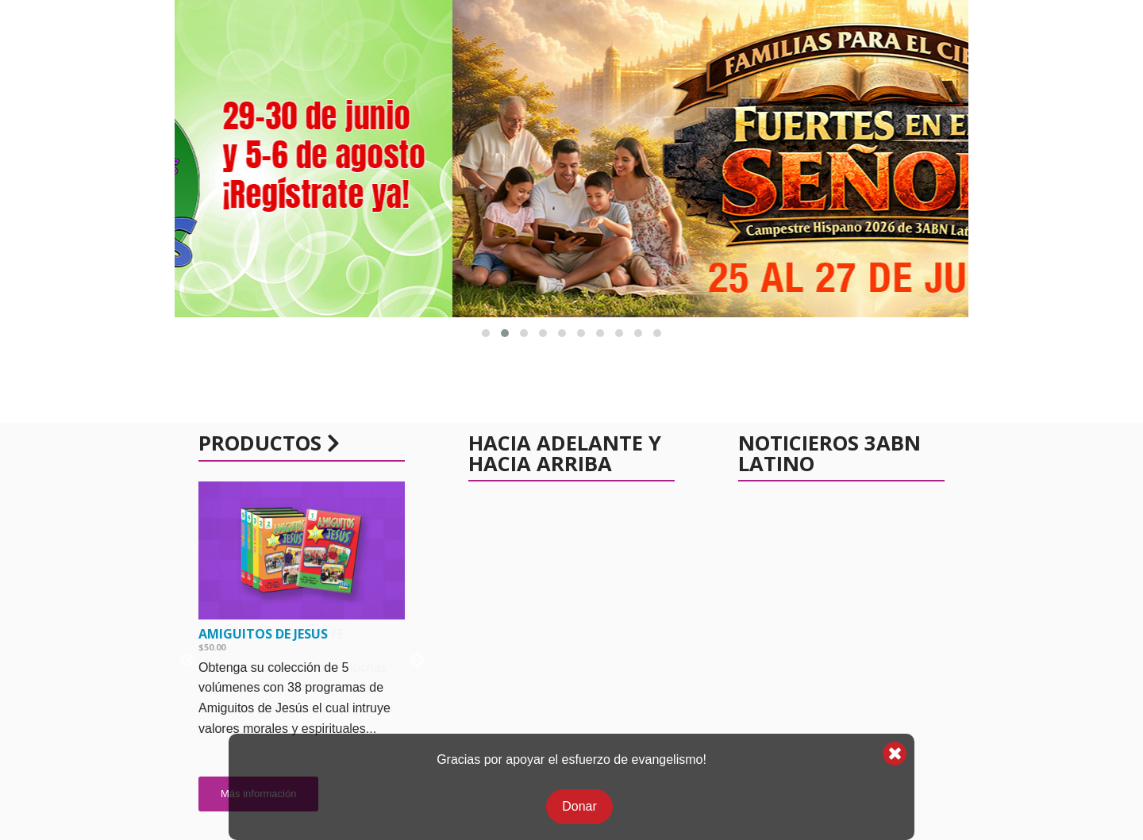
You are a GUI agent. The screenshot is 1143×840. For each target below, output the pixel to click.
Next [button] (417, 661)
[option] (301, 654)
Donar (579, 806)
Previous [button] (186, 661)
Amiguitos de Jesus (263, 633)
